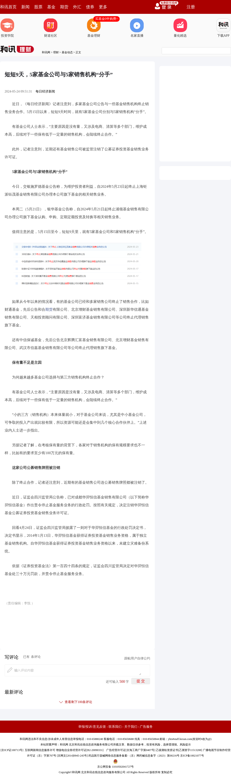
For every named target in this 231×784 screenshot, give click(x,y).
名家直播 (137, 27)
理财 (56, 52)
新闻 (25, 7)
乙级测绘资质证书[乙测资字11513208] (179, 750)
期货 (64, 7)
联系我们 (115, 726)
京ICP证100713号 (11, 750)
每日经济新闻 (45, 91)
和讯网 (46, 52)
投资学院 (7, 27)
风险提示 (185, 744)
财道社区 (51, 27)
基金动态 (67, 52)
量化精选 (180, 27)
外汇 (77, 7)
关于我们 (130, 726)
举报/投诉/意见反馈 (92, 726)
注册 (191, 7)
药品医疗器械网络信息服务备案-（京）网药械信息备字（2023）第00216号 (133, 755)
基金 (51, 7)
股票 (38, 7)
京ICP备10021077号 (192, 755)
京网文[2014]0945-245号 (72, 755)
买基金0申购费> (106, 19)
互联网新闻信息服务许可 (40, 750)
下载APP (223, 27)
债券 (90, 7)
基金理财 (94, 27)
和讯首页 (8, 7)
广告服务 (146, 726)
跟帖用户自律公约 (137, 658)
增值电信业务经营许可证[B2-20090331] (79, 750)
